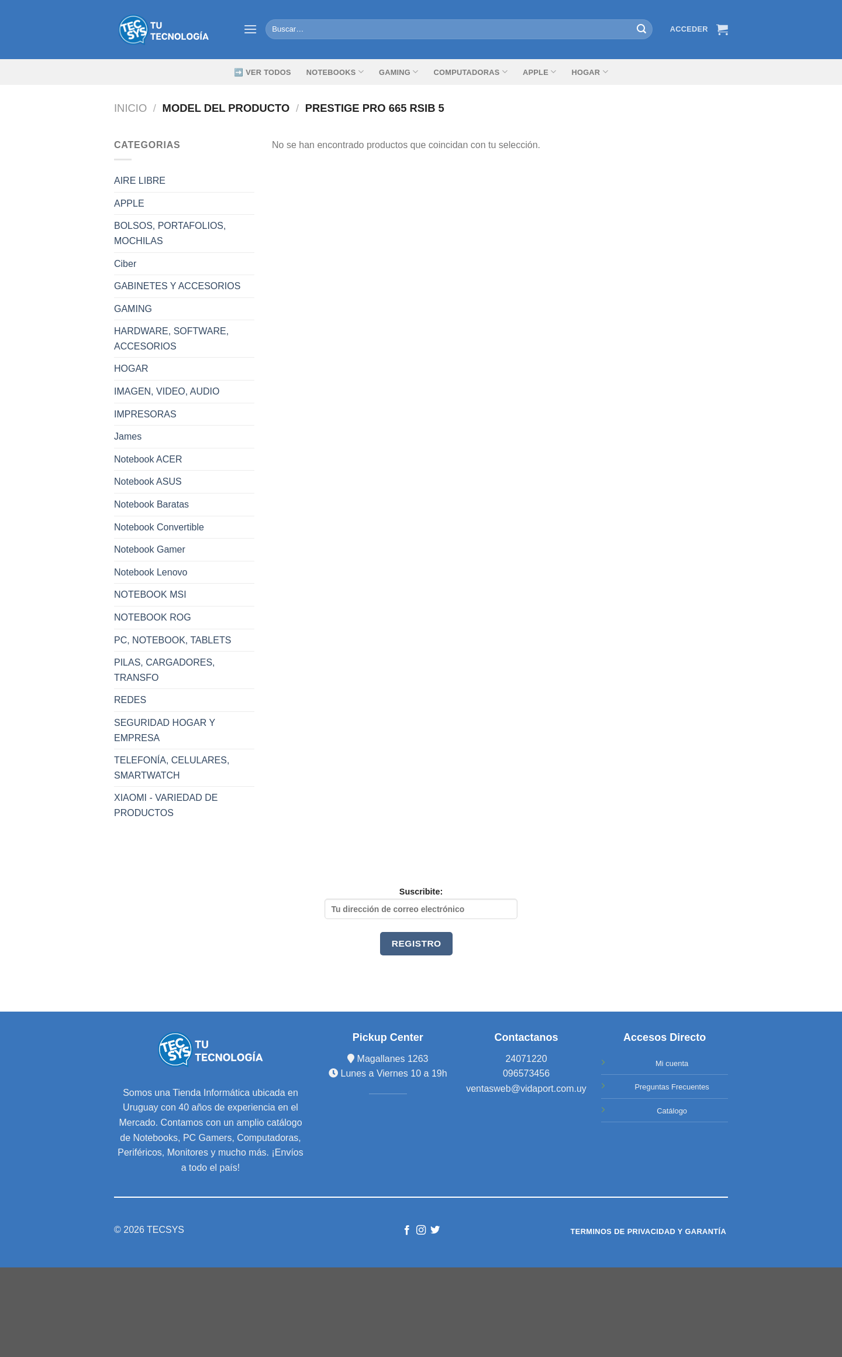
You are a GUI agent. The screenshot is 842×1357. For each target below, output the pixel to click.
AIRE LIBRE (139, 181)
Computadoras (471, 71)
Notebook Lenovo (150, 572)
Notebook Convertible (159, 527)
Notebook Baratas (151, 504)
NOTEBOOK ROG (152, 617)
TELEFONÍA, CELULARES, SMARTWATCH (171, 767)
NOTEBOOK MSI (150, 594)
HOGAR (131, 368)
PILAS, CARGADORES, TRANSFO (164, 670)
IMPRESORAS (145, 414)
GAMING (399, 71)
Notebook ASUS (148, 481)
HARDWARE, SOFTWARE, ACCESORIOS (171, 338)
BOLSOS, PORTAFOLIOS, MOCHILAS (170, 233)
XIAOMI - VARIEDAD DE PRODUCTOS (166, 805)
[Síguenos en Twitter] (435, 1230)
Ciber (125, 264)
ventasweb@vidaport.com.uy (526, 1089)
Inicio (130, 108)
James (128, 436)
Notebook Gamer (149, 549)
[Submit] (641, 29)
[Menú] (250, 29)
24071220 (526, 1059)
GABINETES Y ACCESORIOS (177, 286)
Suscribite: (421, 903)
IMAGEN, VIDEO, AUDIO (166, 391)
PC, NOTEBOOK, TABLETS (172, 640)
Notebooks (335, 71)
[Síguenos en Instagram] (421, 1230)
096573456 (526, 1073)
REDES (130, 700)
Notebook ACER (148, 459)
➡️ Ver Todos (262, 72)
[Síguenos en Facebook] (406, 1230)
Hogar (589, 71)
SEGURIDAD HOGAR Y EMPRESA (164, 730)
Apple (539, 71)
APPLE (129, 203)
